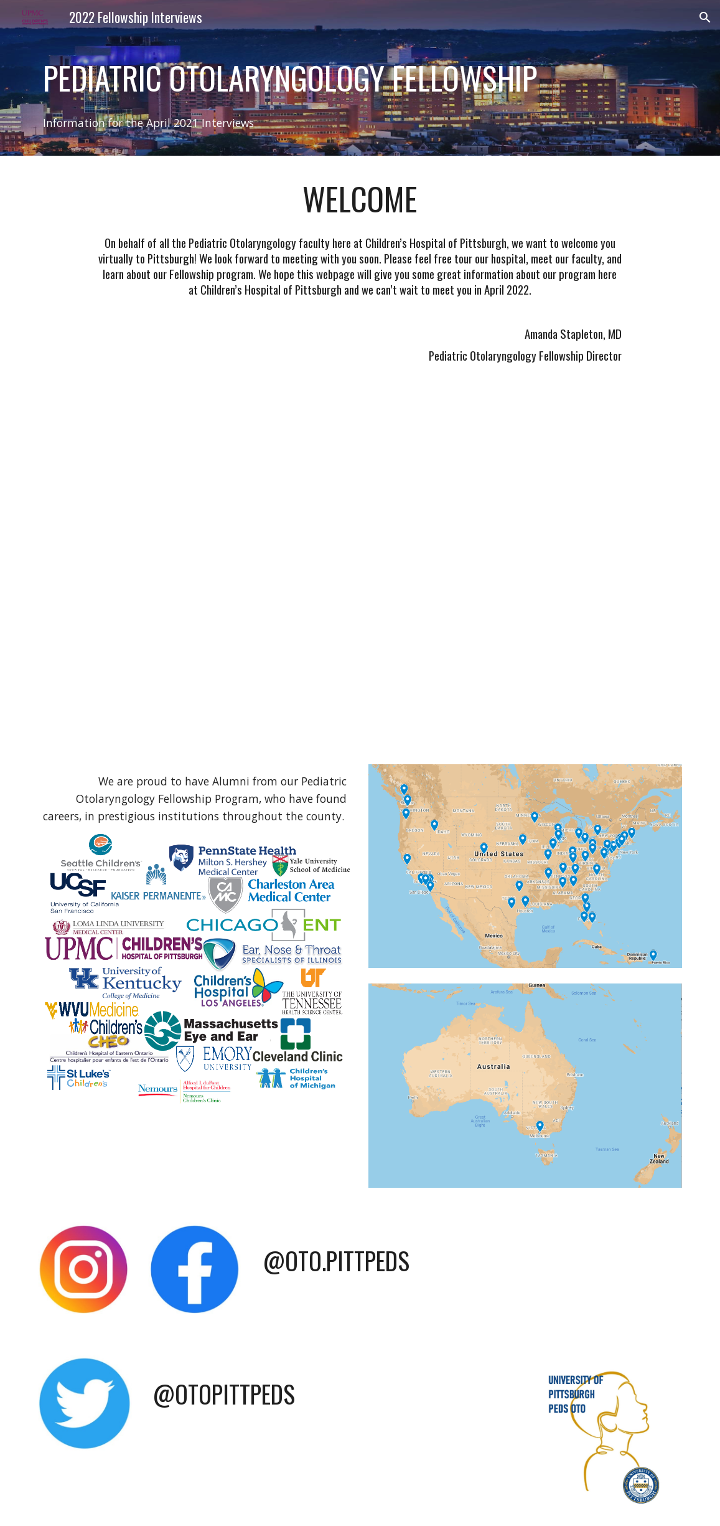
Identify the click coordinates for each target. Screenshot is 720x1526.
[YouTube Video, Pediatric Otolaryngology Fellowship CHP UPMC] (360, 571)
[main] (360, 78)
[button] (705, 17)
